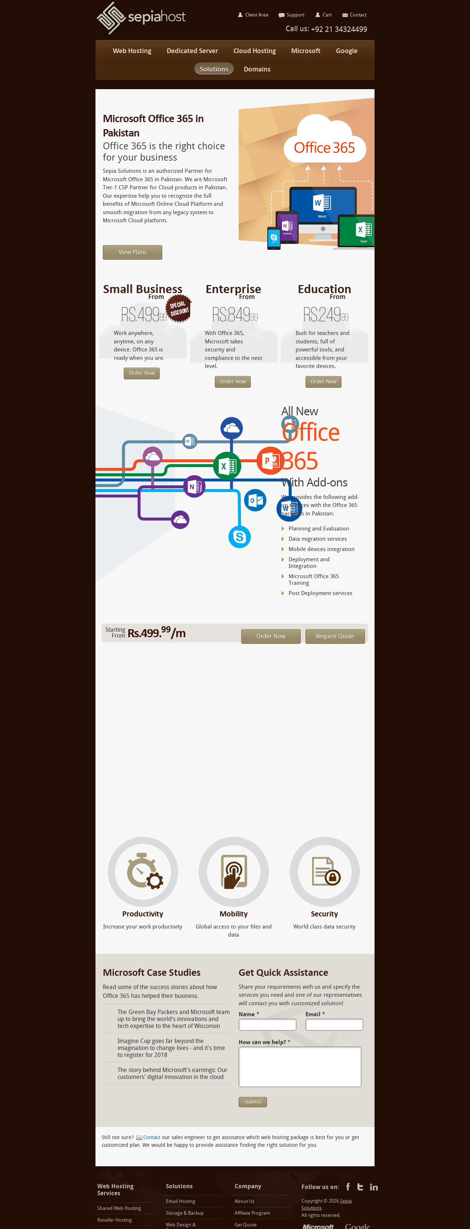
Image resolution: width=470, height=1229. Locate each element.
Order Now (142, 373)
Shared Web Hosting (119, 1208)
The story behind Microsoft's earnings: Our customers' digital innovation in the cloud (172, 1073)
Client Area (256, 15)
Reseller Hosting (114, 1220)
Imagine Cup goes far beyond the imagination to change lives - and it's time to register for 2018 (171, 1047)
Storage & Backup (185, 1213)
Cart (327, 15)
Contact (151, 1137)
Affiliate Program (252, 1213)
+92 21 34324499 (338, 29)
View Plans (133, 252)
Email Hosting (180, 1201)
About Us (244, 1201)
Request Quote (335, 636)
